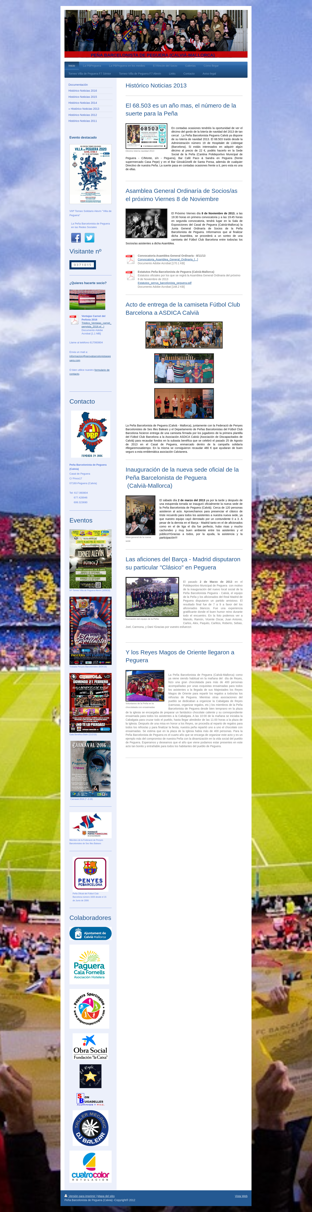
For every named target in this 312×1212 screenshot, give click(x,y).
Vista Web (241, 1196)
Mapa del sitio (106, 1196)
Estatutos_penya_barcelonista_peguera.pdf (164, 283)
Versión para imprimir (80, 1196)
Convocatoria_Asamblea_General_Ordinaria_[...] (168, 259)
